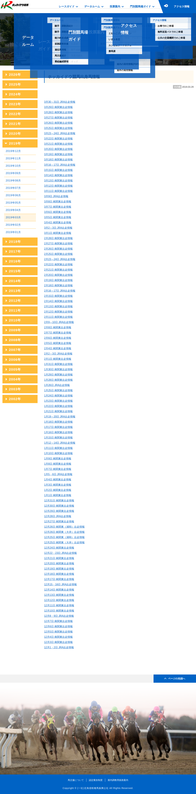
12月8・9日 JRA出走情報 (59, 616)
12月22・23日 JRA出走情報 (60, 553)
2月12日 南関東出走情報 (58, 311)
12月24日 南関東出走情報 (59, 547)
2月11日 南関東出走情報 (58, 317)
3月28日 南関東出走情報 (58, 112)
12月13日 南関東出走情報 (59, 595)
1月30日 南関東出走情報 (58, 369)
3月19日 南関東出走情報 (58, 154)
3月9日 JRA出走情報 (56, 196)
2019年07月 (13, 188)
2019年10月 (13, 165)
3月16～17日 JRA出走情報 (59, 164)
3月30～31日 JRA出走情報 (59, 101)
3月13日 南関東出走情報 (58, 180)
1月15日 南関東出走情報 (58, 437)
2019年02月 (13, 224)
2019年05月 (13, 202)
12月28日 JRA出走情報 (57, 516)
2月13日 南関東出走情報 (58, 306)
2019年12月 (13, 151)
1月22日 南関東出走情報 (58, 406)
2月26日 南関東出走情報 (58, 248)
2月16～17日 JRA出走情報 (59, 290)
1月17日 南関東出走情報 (58, 427)
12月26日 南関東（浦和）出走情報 (64, 526)
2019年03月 (13, 217)
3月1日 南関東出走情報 (57, 233)
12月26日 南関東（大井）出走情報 (64, 532)
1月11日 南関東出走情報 (58, 448)
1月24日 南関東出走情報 (58, 395)
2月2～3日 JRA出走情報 (58, 353)
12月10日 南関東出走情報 (59, 610)
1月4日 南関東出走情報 (57, 479)
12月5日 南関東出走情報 (58, 631)
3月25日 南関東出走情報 (58, 128)
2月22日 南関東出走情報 (58, 264)
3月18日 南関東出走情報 (58, 159)
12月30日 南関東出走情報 (59, 505)
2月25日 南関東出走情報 (58, 254)
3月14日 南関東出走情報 (58, 175)
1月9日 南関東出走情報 (57, 458)
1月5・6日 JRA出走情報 (58, 474)
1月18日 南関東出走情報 (58, 421)
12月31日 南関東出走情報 (59, 500)
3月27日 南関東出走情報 (58, 117)
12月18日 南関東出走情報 (59, 574)
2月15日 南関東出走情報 (58, 296)
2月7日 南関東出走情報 (57, 332)
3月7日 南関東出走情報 (57, 206)
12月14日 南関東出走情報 (59, 589)
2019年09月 (13, 173)
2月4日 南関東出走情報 (57, 348)
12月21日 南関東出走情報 (59, 558)
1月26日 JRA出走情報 (57, 385)
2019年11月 (13, 158)
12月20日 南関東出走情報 (59, 563)
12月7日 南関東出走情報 (58, 621)
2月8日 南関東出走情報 (57, 327)
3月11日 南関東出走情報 (58, 191)
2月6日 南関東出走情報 (57, 338)
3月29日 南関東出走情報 (58, 107)
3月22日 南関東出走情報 (58, 138)
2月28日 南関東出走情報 (58, 238)
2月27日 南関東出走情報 (58, 243)
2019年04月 (13, 210)
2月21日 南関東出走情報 (58, 269)
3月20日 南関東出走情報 (58, 149)
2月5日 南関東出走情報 (57, 343)
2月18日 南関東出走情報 (58, 285)
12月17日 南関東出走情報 (59, 579)
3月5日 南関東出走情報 (57, 217)
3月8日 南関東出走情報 (57, 201)
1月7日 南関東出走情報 (57, 469)
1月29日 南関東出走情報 (58, 374)
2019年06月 (13, 195)
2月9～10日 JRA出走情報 (59, 322)
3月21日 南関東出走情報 (58, 143)
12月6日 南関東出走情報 (58, 626)
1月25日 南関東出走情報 (58, 390)
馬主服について (76, 780)
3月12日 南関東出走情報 (58, 185)
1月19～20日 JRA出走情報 (59, 416)
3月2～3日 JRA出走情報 (58, 227)
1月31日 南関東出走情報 (58, 364)
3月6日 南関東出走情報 (57, 212)
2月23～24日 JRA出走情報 (59, 259)
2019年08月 (13, 180)
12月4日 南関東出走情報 (58, 636)
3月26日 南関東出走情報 (58, 122)
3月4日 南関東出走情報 (57, 222)
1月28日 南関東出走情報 (58, 379)
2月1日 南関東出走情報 (57, 358)
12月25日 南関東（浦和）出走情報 (64, 537)
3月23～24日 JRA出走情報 (59, 133)
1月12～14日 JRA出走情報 (59, 442)
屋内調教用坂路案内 (118, 780)
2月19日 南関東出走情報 (58, 280)
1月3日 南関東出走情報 (57, 484)
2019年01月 (13, 232)
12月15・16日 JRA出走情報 (60, 584)
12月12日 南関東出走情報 (59, 600)
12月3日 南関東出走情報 (58, 642)
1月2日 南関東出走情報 (57, 490)
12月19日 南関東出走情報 (59, 568)
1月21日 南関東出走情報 (58, 411)
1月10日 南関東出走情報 (58, 453)
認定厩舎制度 (96, 780)
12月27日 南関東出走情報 (59, 521)
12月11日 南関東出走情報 (59, 605)
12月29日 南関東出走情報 (59, 511)
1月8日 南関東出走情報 (57, 463)
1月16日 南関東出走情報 (58, 432)
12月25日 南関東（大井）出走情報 (64, 542)
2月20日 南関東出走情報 (58, 275)
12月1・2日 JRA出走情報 (59, 647)
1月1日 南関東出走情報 (57, 495)
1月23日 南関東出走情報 (58, 400)
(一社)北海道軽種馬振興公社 (92, 788)
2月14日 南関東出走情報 (58, 301)
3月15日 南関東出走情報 (58, 170)
